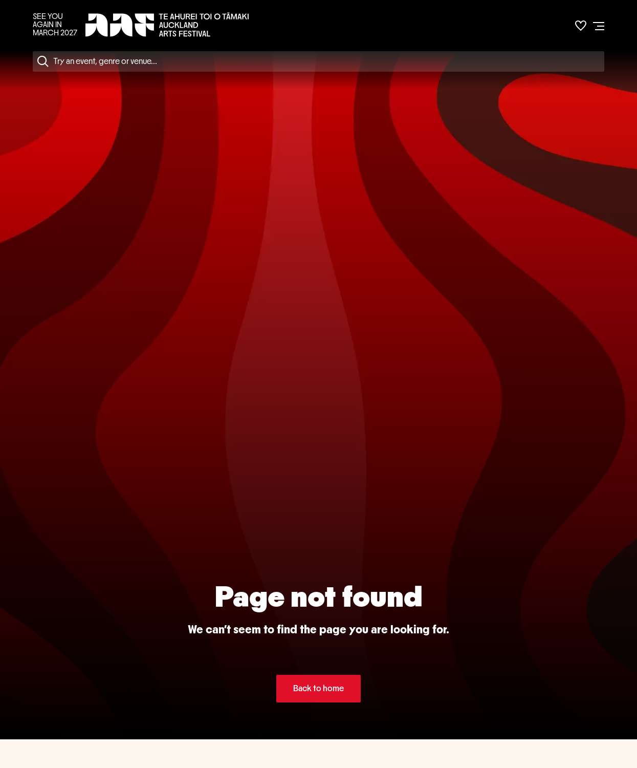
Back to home (318, 688)
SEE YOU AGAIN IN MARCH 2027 (55, 24)
